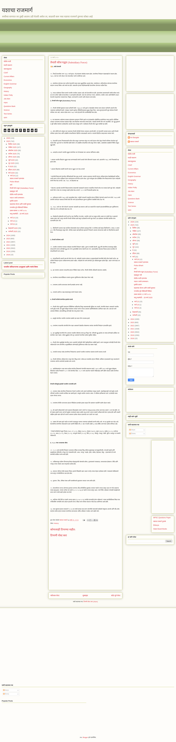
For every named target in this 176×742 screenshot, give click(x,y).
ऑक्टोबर (135, 234)
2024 (8, 235)
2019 (8, 251)
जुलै (133, 244)
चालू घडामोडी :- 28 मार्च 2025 (19, 214)
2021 (8, 245)
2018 (8, 255)
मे (133, 250)
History (56, 523)
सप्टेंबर (134, 237)
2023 (8, 239)
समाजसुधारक (8, 69)
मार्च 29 (12, 176)
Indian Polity (8, 95)
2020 (8, 248)
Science (7, 110)
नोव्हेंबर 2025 (12, 147)
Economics (8, 80)
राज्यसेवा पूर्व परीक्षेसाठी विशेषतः (19, 207)
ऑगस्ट (134, 241)
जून (133, 247)
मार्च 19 (12, 221)
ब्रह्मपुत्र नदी (14, 191)
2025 (8, 141)
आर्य (11, 185)
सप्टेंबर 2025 (12, 154)
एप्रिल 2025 (12, 170)
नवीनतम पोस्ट (54, 596)
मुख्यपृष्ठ (85, 596)
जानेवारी (135, 315)
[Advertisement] (74, 35)
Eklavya (156, 525)
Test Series (8, 114)
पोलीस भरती (7, 61)
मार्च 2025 (11, 173)
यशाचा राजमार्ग (17, 10)
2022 (8, 242)
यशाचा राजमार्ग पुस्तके (159, 521)
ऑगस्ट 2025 (12, 157)
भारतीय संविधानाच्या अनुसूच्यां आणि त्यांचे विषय (21, 267)
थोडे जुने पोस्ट (115, 596)
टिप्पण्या (132, 434)
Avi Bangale (134, 137)
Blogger (85, 737)
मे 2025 (11, 166)
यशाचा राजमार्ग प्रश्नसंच (17, 178)
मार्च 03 (12, 224)
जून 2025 (11, 163)
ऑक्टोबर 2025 (13, 150)
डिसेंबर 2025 (12, 144)
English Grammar (10, 84)
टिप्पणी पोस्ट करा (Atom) (91, 602)
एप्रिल (134, 253)
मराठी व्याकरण (8, 65)
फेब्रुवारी (135, 312)
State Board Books (160, 529)
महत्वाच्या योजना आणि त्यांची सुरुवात (20, 204)
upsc (5, 117)
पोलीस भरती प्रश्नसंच (16, 194)
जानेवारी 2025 (12, 231)
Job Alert (7, 99)
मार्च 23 (12, 218)
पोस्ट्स (132, 430)
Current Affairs (9, 76)
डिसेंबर (134, 228)
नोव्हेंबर (134, 231)
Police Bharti (14, 182)
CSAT (6, 73)
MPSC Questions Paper (162, 518)
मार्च (133, 257)
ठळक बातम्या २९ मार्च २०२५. (18, 210)
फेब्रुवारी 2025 (13, 228)
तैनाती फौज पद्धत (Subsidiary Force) (22, 188)
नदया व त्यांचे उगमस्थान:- (17, 198)
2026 (8, 138)
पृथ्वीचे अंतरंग (14, 201)
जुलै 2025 (11, 160)
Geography (8, 88)
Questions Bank (9, 106)
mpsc (6, 102)
